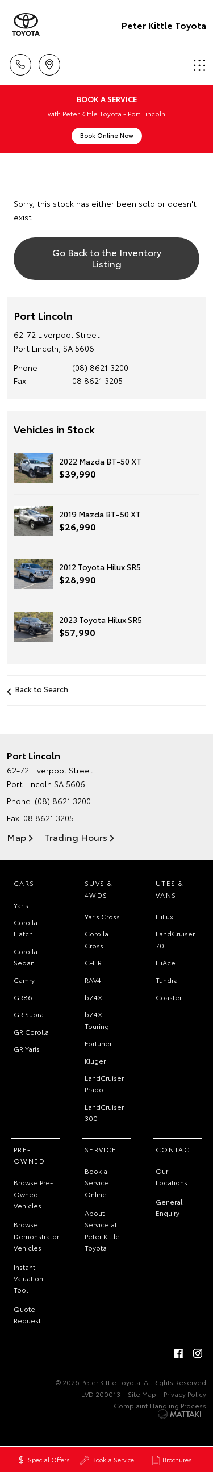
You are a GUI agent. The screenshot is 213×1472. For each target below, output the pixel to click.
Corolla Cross (96, 939)
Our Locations (171, 1176)
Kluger (95, 1060)
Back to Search (41, 689)
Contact (175, 1149)
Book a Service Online (97, 1182)
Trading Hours (75, 836)
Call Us (20, 63)
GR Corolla (31, 1031)
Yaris (21, 905)
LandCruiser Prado (104, 1083)
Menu (199, 65)
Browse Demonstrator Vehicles (36, 1235)
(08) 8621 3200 (100, 367)
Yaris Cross (102, 916)
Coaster (169, 997)
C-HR (93, 962)
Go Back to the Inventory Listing (106, 257)
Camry (24, 980)
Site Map (142, 1394)
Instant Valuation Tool (28, 1278)
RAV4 (93, 980)
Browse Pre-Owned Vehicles (33, 1193)
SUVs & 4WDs (98, 888)
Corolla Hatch (25, 927)
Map (16, 836)
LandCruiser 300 (104, 1112)
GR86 (23, 997)
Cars (24, 883)
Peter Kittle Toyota (164, 24)
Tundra (167, 980)
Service (101, 1149)
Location (49, 63)
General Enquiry (169, 1207)
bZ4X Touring (97, 1019)
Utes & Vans (169, 888)
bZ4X (93, 997)
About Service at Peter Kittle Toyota (102, 1230)
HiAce (166, 962)
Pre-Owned (29, 1154)
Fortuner (98, 1043)
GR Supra (29, 1014)
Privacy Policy (185, 1394)
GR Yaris (27, 1048)
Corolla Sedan (25, 956)
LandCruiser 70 (175, 939)
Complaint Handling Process (160, 1405)
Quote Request (27, 1314)
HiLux (164, 916)
